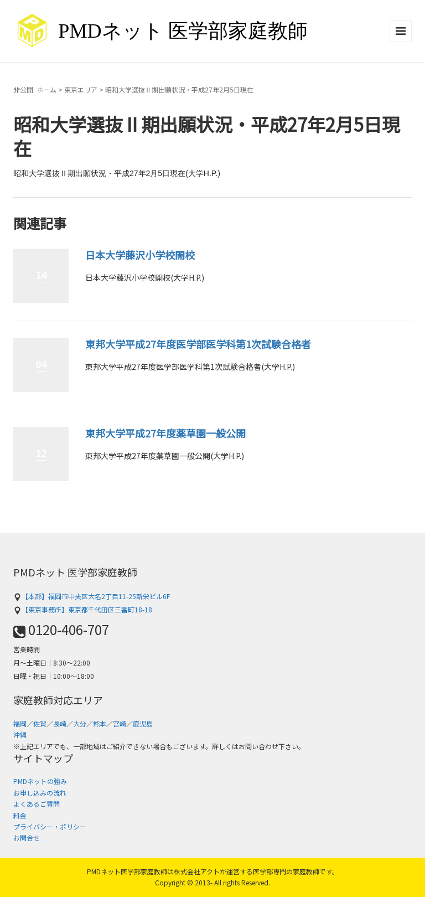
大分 (79, 723)
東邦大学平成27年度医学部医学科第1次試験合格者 (198, 344)
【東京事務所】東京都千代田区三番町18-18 (82, 609)
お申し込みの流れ (39, 792)
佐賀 (39, 723)
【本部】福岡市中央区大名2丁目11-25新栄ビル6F (91, 596)
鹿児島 (143, 723)
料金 (20, 815)
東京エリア (80, 89)
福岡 (20, 723)
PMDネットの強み (40, 781)
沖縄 (20, 734)
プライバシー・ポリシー (49, 826)
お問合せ (26, 837)
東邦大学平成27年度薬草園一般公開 (165, 433)
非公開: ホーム (34, 89)
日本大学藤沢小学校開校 (140, 255)
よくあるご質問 (36, 803)
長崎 (59, 723)
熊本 (99, 723)
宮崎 (119, 723)
